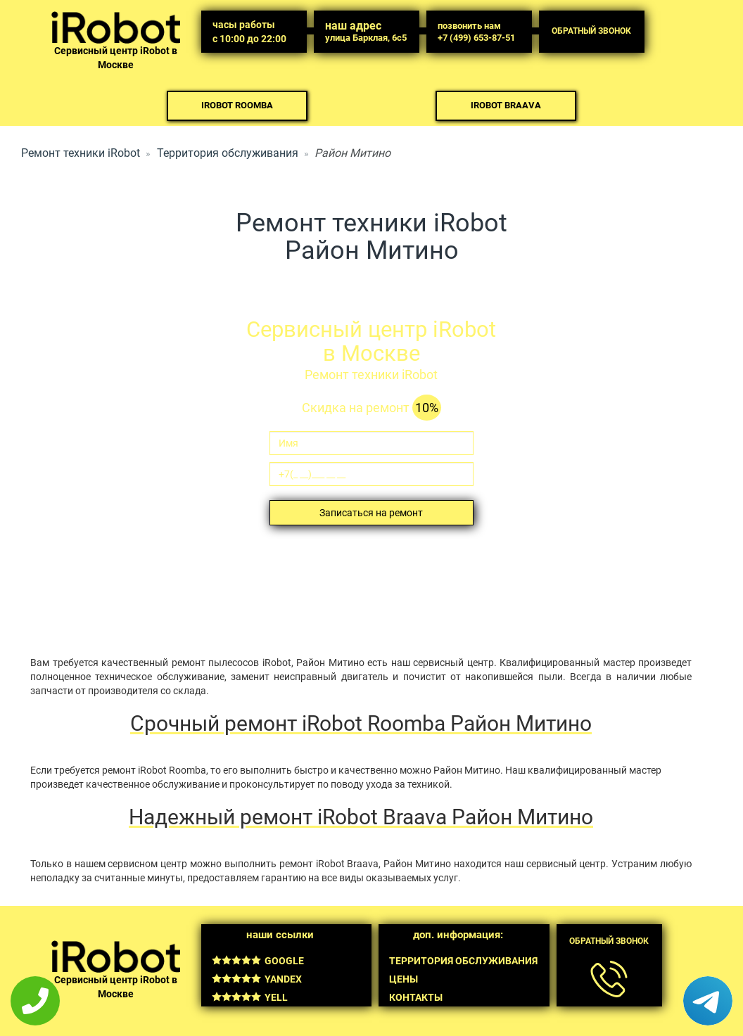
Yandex (257, 979)
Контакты (416, 997)
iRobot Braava (506, 105)
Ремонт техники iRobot (80, 153)
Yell (250, 997)
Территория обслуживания (227, 153)
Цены (403, 979)
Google (258, 960)
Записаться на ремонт (371, 512)
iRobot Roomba (237, 105)
